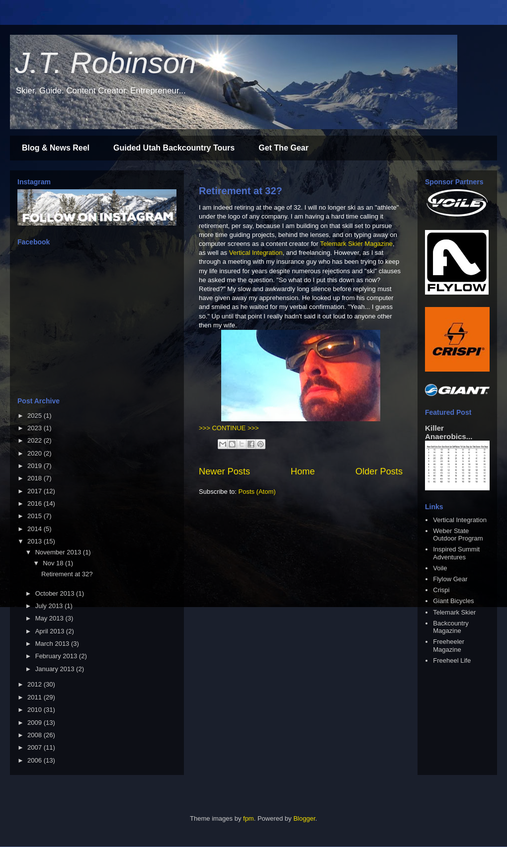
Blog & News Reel (55, 148)
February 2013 (57, 656)
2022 (35, 440)
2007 (35, 747)
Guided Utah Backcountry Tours (174, 148)
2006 (35, 760)
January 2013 (55, 669)
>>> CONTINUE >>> (229, 428)
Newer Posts (224, 471)
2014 (35, 529)
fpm (248, 818)
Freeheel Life (452, 660)
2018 (35, 478)
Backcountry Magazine (451, 627)
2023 (35, 428)
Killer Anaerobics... (448, 432)
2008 (35, 735)
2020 (35, 453)
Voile (440, 568)
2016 (35, 503)
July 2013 (50, 606)
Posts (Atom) (257, 491)
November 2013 (59, 552)
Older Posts (379, 471)
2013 (35, 541)
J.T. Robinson (105, 62)
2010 (35, 709)
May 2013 (50, 618)
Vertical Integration (256, 252)
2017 (35, 491)
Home (303, 471)
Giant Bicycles (453, 601)
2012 (35, 684)
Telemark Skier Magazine (356, 243)
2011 (35, 697)
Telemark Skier (454, 612)
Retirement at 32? (240, 190)
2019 (35, 465)
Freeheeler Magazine (448, 645)
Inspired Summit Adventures (456, 553)
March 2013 (53, 643)
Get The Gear (283, 148)
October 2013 (55, 593)
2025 (35, 415)
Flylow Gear (450, 579)
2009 (35, 722)
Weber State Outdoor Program (458, 534)
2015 (35, 516)
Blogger (304, 818)
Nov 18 (54, 563)
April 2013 (50, 631)
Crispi (441, 590)
